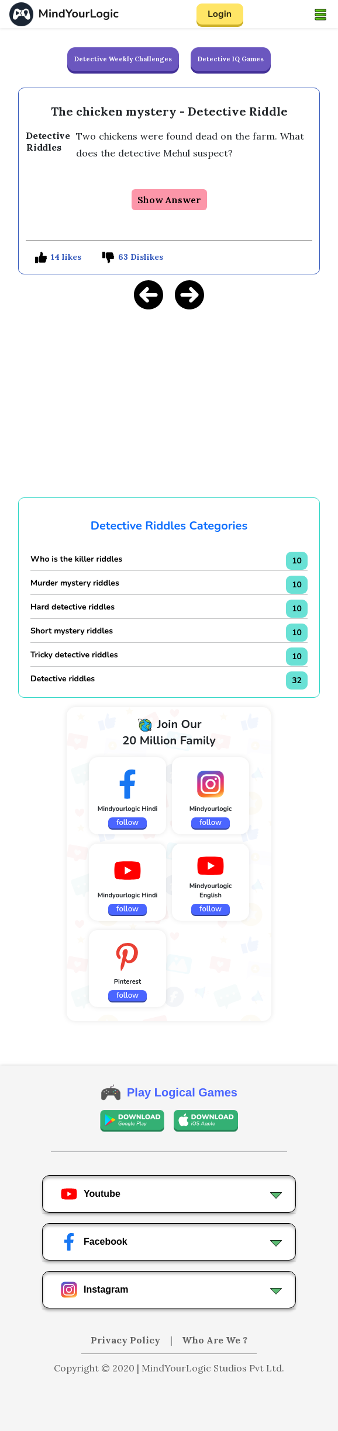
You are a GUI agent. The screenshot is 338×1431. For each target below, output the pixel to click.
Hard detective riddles (72, 606)
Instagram (94, 1289)
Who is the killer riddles (76, 559)
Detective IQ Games (231, 59)
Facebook (93, 1242)
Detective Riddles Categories (169, 526)
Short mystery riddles (71, 630)
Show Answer (169, 200)
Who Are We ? (214, 1340)
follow (127, 822)
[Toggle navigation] (320, 14)
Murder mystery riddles (74, 583)
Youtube (90, 1194)
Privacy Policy (127, 1340)
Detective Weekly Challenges (123, 59)
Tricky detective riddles (74, 654)
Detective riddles (62, 678)
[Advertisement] (169, 401)
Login (220, 14)
